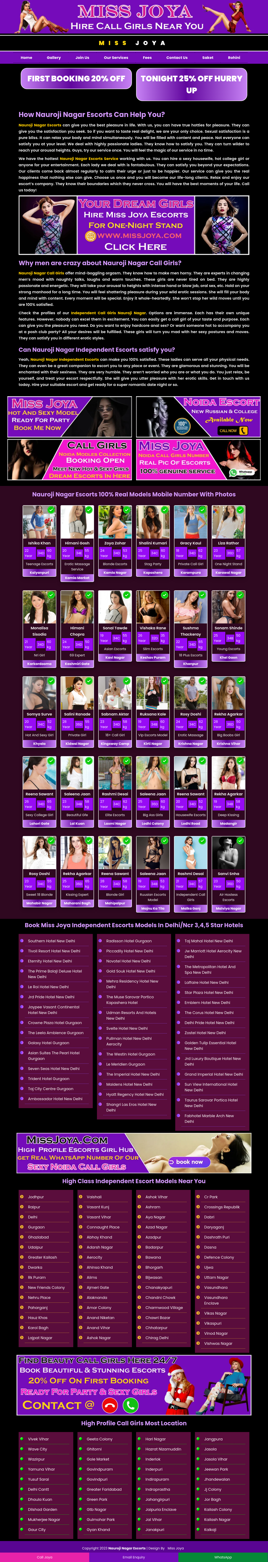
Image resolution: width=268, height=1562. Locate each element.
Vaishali (94, 1197)
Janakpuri (155, 1529)
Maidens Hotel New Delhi (129, 1084)
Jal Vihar (154, 1519)
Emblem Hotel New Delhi (207, 1002)
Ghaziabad (38, 1237)
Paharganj (38, 1307)
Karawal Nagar (229, 572)
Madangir (228, 823)
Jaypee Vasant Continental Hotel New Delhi (53, 1009)
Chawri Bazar (158, 1317)
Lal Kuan (77, 823)
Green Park (97, 1499)
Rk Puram (37, 1277)
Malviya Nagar (228, 908)
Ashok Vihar (157, 1197)
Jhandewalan (217, 1479)
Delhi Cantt (38, 1489)
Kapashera (152, 572)
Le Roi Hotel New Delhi (48, 986)
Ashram (153, 1207)
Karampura (191, 572)
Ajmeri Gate (98, 1287)
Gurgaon (36, 1227)
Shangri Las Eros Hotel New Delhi (131, 1107)
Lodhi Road (190, 823)
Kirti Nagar (153, 743)
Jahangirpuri (158, 1499)
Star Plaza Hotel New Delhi (209, 992)
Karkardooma (39, 663)
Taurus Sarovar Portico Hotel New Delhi (211, 1102)
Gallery (54, 57)
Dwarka (35, 1267)
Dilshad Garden (42, 1509)
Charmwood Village (164, 1307)
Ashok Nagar (99, 1337)
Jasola (210, 1449)
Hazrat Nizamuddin (163, 1449)
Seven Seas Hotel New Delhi (54, 1068)
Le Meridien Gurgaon (125, 1064)
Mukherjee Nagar (44, 1519)
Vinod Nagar (216, 1333)
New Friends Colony (46, 1287)
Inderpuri (154, 1469)
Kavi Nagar (115, 657)
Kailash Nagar (217, 1519)
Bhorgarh (154, 1267)
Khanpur (190, 663)
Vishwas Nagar (218, 1343)
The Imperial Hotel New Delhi (133, 1074)
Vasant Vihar (99, 1217)
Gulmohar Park (101, 1519)
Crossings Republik (222, 1207)
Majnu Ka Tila (152, 908)
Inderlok (153, 1459)
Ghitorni (94, 1449)
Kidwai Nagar (77, 743)
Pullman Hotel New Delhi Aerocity (129, 1041)
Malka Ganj (190, 908)
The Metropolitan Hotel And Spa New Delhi (210, 969)
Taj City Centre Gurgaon (50, 1088)
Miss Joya (176, 1548)
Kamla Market (77, 577)
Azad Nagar (157, 1227)
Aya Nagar (155, 1217)
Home (26, 57)
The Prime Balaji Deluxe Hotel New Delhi (55, 974)
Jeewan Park (216, 1469)
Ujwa (209, 1267)
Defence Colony (219, 1257)
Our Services (116, 57)
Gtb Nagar (96, 1509)
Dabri (209, 1217)
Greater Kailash (42, 1257)
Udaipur (35, 1247)
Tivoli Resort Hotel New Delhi (54, 951)
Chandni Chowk (160, 1297)
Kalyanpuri (39, 572)
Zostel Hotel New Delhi (205, 1032)
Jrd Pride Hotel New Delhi (51, 997)
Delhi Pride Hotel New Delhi (209, 1022)
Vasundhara (216, 1287)
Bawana (153, 1257)
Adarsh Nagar (100, 1247)
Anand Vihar (98, 1327)
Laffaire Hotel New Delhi (207, 982)
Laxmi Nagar (115, 823)
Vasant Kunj (98, 1207)
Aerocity (94, 1257)
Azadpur (153, 1237)
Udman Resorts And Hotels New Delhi (131, 1015)
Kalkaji (210, 1529)
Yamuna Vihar (41, 1469)
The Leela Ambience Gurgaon (56, 1032)
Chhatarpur (157, 1327)
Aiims (92, 1277)
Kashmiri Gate (77, 663)
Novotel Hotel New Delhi (128, 961)
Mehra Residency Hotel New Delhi (132, 984)
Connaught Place (103, 1227)
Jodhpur (36, 1197)
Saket (207, 57)
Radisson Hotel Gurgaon (129, 941)
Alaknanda (97, 1297)
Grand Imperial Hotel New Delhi (214, 1074)
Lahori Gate (39, 823)
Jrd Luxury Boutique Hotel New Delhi (213, 1061)
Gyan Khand (98, 1529)
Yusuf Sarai (38, 1479)
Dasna (210, 1247)
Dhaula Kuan (40, 1499)
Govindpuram (100, 1469)
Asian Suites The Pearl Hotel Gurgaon (54, 1055)
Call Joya (44, 1557)
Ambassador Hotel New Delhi (55, 1098)
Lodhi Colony (153, 823)
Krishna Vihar (228, 743)
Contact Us (177, 57)
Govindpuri (97, 1479)
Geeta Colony (100, 1439)
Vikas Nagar (215, 1313)
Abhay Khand (99, 1237)
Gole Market (98, 1459)
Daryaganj (214, 1227)
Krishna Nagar (190, 743)
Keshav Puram (152, 657)
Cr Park (211, 1197)
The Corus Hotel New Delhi (209, 1012)
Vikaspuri (213, 1323)
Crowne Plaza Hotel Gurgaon (55, 1022)
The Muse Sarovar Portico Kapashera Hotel (130, 999)
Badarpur (154, 1247)
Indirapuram (157, 1479)
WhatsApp (223, 1557)
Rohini (234, 57)
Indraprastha (158, 1489)
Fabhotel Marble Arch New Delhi (209, 1118)
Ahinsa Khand (100, 1267)
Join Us (82, 57)
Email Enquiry (134, 1557)
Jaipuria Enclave (161, 1509)
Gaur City (37, 1529)
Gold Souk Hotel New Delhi (130, 971)
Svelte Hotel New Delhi (127, 1028)
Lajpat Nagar (40, 1337)
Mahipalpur (115, 903)
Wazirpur (36, 1459)
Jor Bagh (212, 1499)
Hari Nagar (156, 1439)
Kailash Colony (218, 1509)
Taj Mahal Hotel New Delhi (209, 941)
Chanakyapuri (159, 1287)
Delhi (32, 1217)
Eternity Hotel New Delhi (50, 961)
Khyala (39, 743)
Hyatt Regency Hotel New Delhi (135, 1094)
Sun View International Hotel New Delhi (211, 1087)
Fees (147, 57)
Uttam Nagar (216, 1277)
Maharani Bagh (77, 903)
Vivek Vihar (38, 1439)
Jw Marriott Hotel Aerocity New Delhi (213, 953)
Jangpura (213, 1439)
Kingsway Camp (115, 743)
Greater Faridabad (104, 1489)
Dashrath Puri (217, 1237)
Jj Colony (213, 1489)
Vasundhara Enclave (216, 1300)
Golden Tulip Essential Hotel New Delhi (210, 1045)
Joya (134, 43)
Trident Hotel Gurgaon (49, 1078)
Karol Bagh (38, 1327)
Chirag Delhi (157, 1337)
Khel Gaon (228, 657)
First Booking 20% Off (76, 78)
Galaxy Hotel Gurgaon (48, 1042)
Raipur (34, 1207)
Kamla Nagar (115, 572)
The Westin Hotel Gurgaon (130, 1054)
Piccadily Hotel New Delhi (129, 951)
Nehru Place (39, 1297)
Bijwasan (154, 1277)
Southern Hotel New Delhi (51, 941)
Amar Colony (99, 1307)
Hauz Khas (38, 1317)
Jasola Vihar (216, 1459)
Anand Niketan (101, 1317)
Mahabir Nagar (39, 903)
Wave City (37, 1449)
